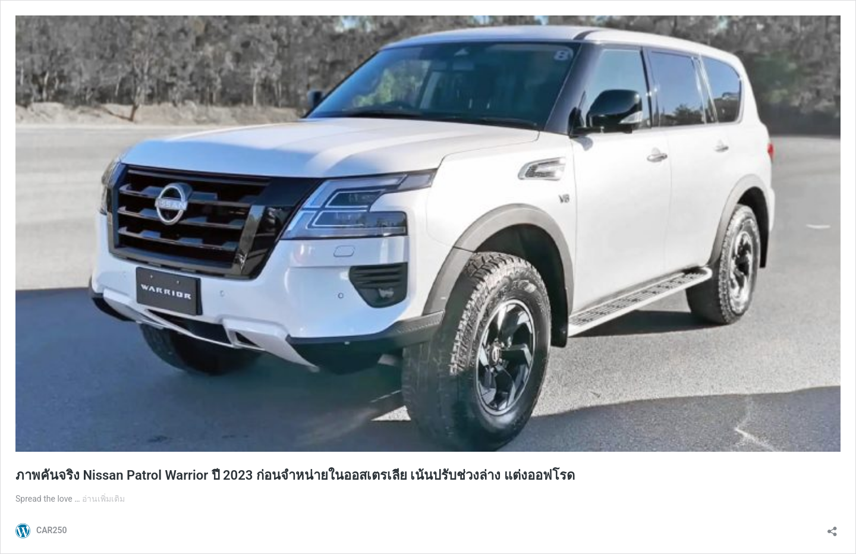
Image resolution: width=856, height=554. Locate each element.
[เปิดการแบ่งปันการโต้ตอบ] (832, 527)
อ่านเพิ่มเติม (103, 498)
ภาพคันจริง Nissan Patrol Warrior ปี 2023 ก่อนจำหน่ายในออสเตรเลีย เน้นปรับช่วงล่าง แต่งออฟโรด (295, 475)
